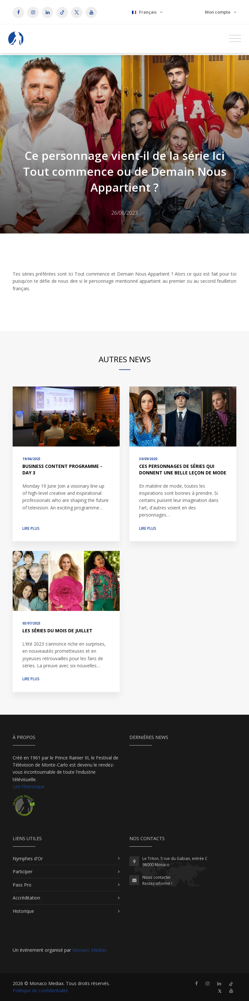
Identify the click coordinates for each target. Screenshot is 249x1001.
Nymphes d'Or (28, 858)
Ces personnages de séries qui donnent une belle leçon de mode (182, 469)
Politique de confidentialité (40, 990)
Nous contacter (156, 877)
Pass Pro (22, 885)
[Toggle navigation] (235, 38)
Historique (23, 911)
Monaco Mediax (89, 950)
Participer (22, 871)
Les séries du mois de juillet (57, 630)
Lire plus (31, 528)
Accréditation (26, 898)
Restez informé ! (157, 883)
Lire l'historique (28, 786)
